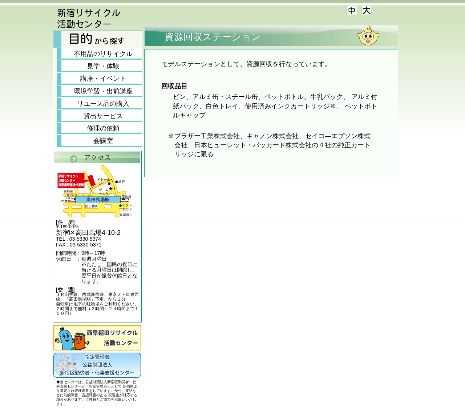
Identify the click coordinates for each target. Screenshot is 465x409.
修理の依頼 (103, 128)
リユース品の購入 (103, 103)
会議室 (103, 140)
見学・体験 (103, 66)
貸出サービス (103, 116)
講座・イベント (103, 78)
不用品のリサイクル (103, 53)
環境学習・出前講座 (103, 91)
